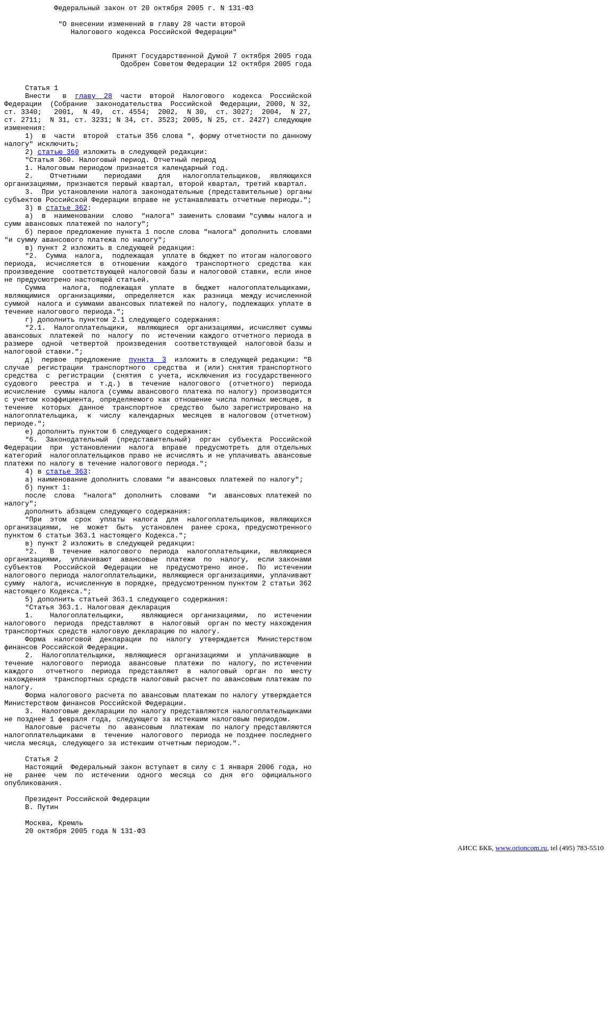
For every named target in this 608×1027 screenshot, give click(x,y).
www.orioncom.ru (521, 1014)
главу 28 (93, 114)
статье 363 (66, 565)
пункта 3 (147, 431)
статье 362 (66, 249)
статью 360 (58, 181)
